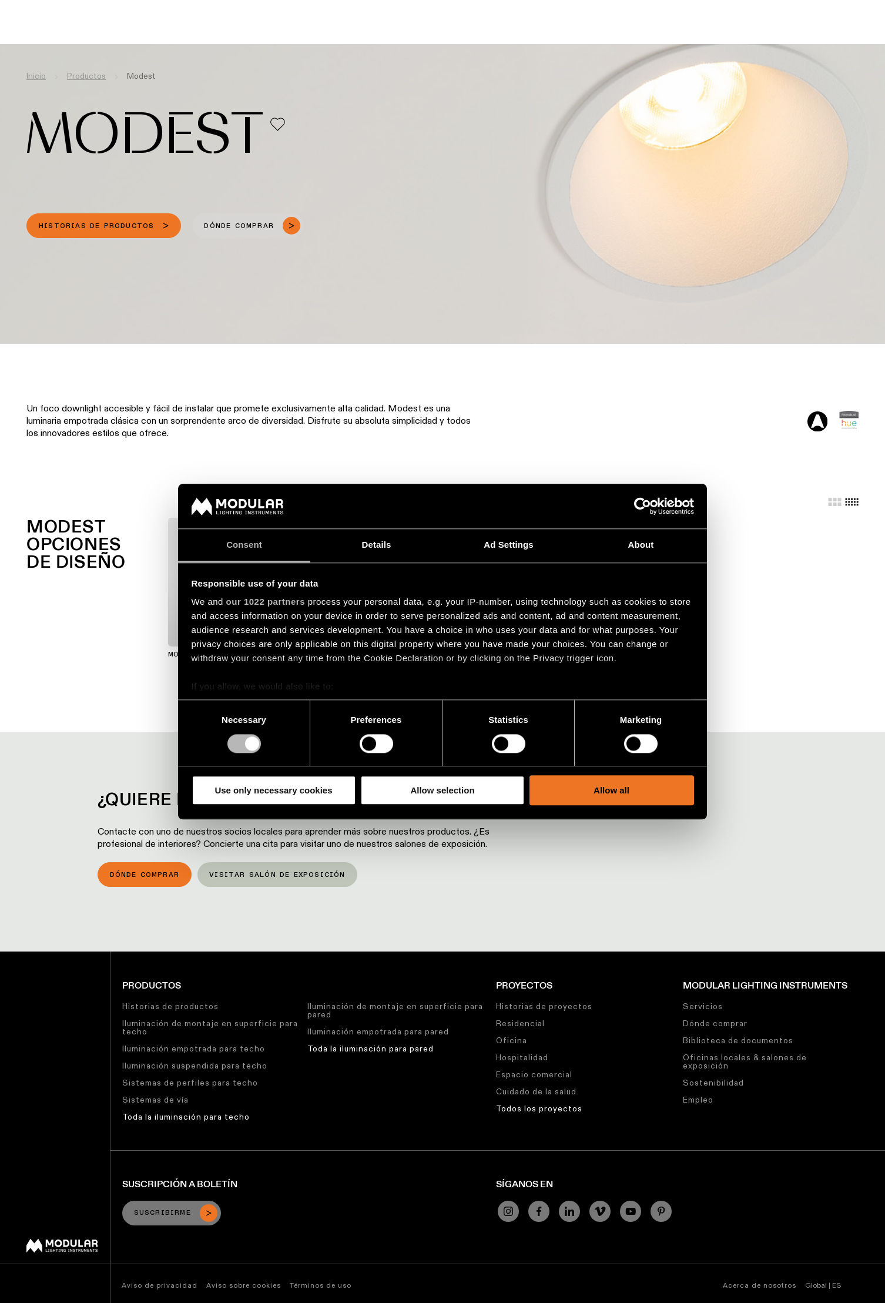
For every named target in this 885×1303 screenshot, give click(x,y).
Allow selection (442, 790)
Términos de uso (320, 1285)
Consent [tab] (244, 545)
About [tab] (641, 545)
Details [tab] (376, 545)
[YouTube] (630, 1211)
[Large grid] (835, 502)
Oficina (511, 1040)
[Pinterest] (661, 1211)
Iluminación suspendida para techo (194, 1065)
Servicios (703, 1006)
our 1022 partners (265, 602)
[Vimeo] (600, 1211)
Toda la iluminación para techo (186, 1116)
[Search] (819, 31)
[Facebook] (539, 1211)
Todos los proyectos (539, 1108)
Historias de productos (170, 1006)
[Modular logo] (62, 1249)
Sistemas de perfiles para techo (190, 1082)
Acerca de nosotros (759, 1285)
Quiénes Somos (665, 9)
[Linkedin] (569, 1211)
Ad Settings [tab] (508, 545)
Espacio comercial (534, 1074)
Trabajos (602, 9)
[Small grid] (852, 502)
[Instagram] (508, 1211)
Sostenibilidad (541, 9)
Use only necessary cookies (273, 790)
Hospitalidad (522, 1057)
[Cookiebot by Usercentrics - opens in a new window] (642, 506)
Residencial (520, 1023)
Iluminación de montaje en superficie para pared (395, 1010)
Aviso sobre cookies (243, 1285)
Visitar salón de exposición (277, 875)
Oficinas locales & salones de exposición (745, 1061)
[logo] (33, 31)
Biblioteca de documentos (738, 1040)
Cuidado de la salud (536, 1091)
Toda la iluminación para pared (370, 1048)
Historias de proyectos (544, 1006)
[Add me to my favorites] (277, 124)
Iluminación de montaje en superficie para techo (210, 1027)
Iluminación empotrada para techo (193, 1048)
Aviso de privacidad (159, 1285)
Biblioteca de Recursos (451, 9)
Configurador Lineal (348, 9)
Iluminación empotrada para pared (378, 1031)
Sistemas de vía (155, 1099)
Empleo (698, 1099)
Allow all (611, 790)
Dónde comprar (145, 875)
